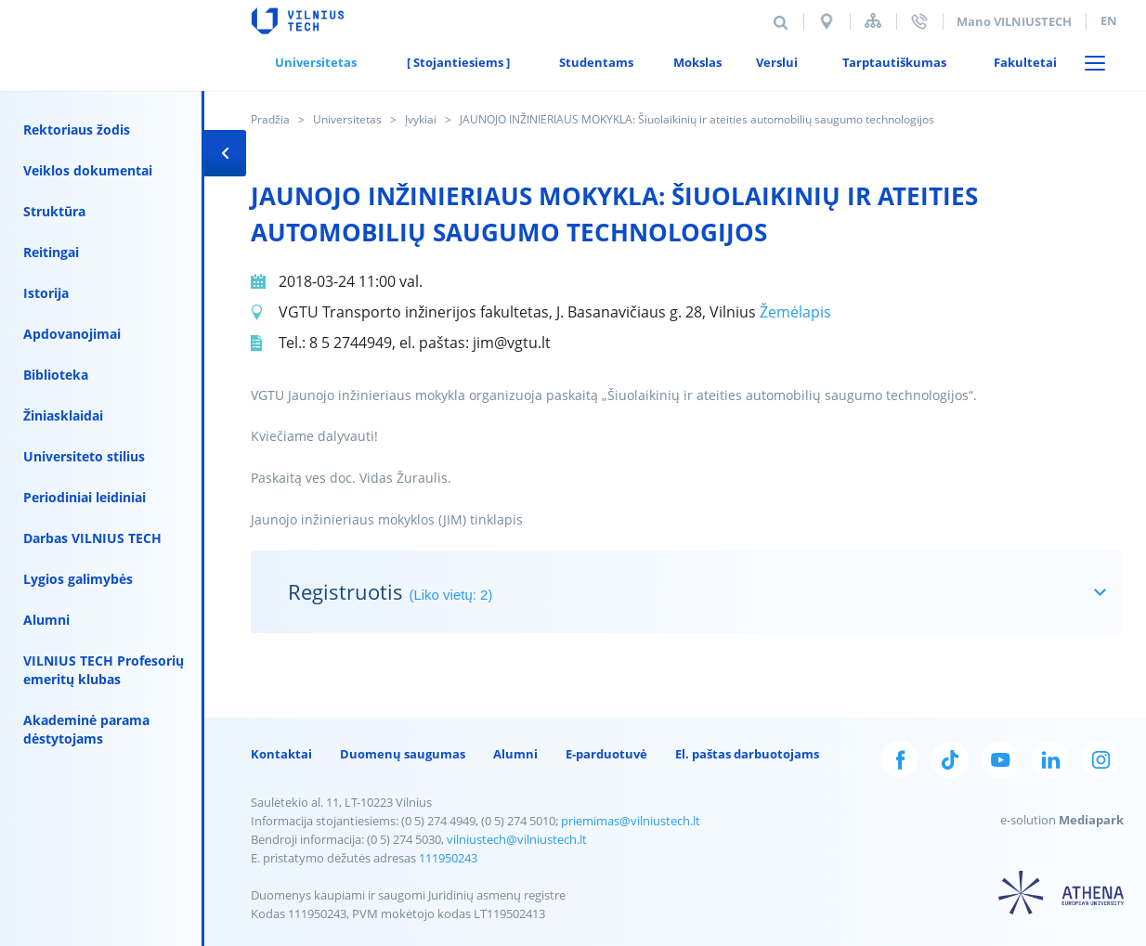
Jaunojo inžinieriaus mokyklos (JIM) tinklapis (387, 519)
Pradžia (270, 119)
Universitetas (347, 119)
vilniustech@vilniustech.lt (517, 839)
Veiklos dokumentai (87, 170)
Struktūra (54, 211)
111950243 (448, 857)
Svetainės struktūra (873, 20)
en (1108, 20)
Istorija (46, 293)
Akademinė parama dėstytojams (86, 729)
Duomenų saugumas (402, 753)
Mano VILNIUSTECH (1014, 21)
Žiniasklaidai (63, 415)
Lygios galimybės (78, 579)
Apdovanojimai (72, 334)
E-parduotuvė (606, 753)
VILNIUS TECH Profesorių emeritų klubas (103, 670)
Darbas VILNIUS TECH (92, 538)
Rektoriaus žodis (76, 129)
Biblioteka (55, 374)
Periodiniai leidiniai (84, 497)
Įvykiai (420, 119)
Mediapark (1091, 819)
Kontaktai (281, 753)
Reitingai (51, 252)
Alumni (46, 620)
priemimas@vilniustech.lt (630, 820)
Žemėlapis (795, 312)
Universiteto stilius (84, 456)
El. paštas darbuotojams (747, 753)
